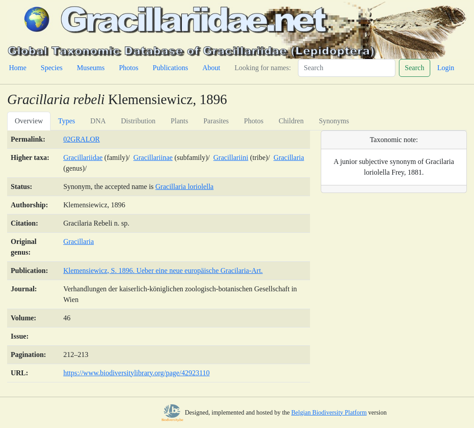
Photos (128, 67)
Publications (170, 67)
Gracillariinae (152, 157)
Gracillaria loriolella (184, 186)
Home (17, 67)
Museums (91, 67)
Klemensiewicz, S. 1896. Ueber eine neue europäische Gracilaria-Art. (163, 270)
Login (445, 67)
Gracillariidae (83, 157)
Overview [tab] (29, 121)
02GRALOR (81, 139)
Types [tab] (66, 121)
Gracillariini (231, 157)
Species (52, 67)
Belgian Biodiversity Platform (329, 412)
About (211, 67)
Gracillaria (288, 157)
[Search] (346, 68)
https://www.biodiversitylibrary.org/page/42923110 (136, 373)
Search (414, 67)
